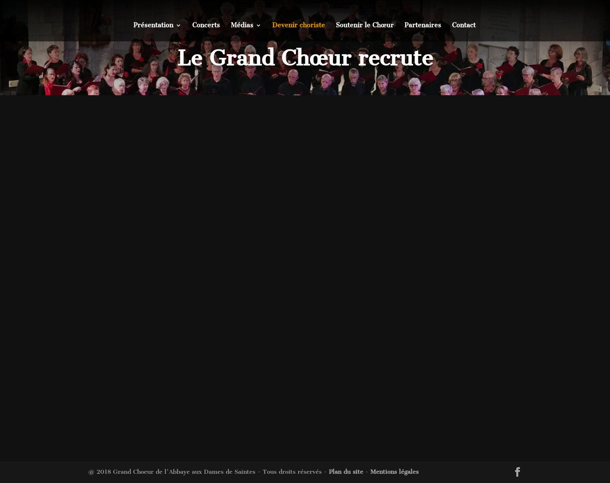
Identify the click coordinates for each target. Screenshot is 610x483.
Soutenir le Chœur (365, 26)
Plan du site (346, 471)
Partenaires (423, 26)
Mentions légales (394, 471)
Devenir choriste (298, 26)
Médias (242, 26)
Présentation (153, 26)
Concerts (206, 26)
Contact (464, 26)
